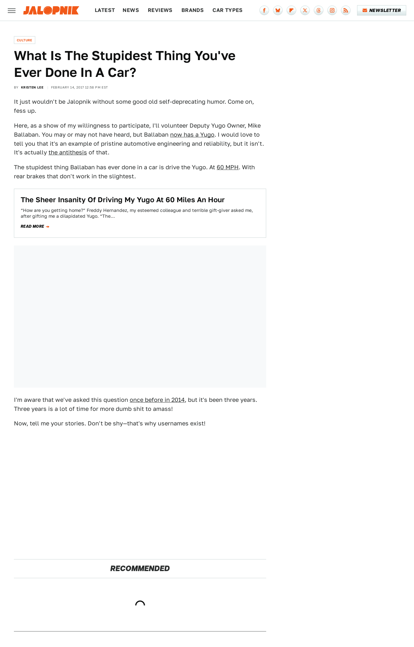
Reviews (160, 10)
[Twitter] (305, 10)
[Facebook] (264, 10)
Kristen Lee (32, 87)
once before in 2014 (157, 399)
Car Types (227, 10)
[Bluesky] (278, 10)
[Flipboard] (291, 10)
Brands (192, 10)
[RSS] (346, 10)
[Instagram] (332, 10)
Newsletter (382, 10)
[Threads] (318, 10)
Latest (105, 10)
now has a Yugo (192, 134)
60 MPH (228, 167)
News (131, 10)
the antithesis (68, 152)
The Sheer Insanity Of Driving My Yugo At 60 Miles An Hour (123, 199)
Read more (32, 226)
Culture (24, 40)
